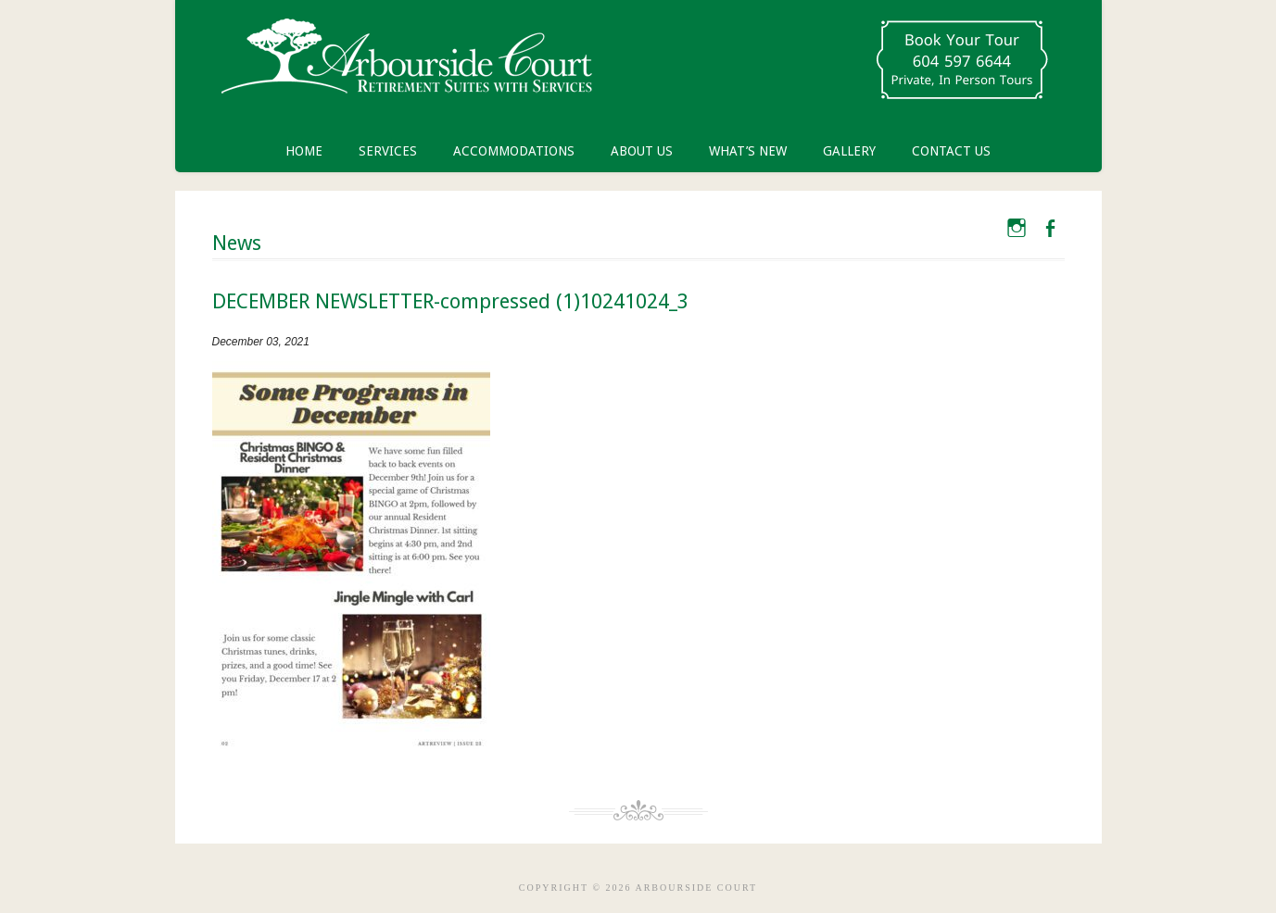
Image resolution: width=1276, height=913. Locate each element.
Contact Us (951, 151)
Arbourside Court (406, 65)
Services (388, 151)
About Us (642, 151)
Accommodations (514, 151)
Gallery (849, 151)
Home (303, 151)
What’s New (748, 151)
